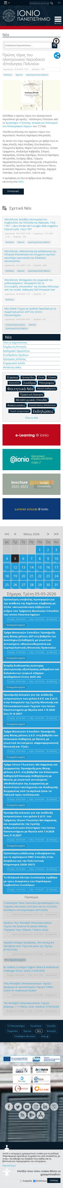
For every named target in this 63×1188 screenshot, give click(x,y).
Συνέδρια (30, 383)
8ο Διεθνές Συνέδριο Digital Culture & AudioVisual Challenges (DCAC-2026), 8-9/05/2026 (31, 969)
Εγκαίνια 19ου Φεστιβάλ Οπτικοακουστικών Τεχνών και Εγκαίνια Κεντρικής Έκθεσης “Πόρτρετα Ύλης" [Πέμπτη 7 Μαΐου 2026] (28, 926)
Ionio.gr (45, 1036)
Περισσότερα (9, 1165)
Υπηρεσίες (12, 1030)
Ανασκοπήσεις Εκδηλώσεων (43, 405)
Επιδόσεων (41, 1180)
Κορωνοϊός (15, 382)
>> (56, 534)
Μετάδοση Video (12, 367)
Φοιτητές (51, 1030)
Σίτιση (42, 377)
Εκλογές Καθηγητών (47, 388)
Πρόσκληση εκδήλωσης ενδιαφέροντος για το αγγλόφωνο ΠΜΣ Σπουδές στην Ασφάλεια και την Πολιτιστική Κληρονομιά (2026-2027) (29, 858)
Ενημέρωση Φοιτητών (15, 346)
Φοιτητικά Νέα (21, 388)
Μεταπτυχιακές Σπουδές (32, 400)
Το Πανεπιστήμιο (16, 1025)
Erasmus (13, 377)
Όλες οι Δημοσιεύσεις (15, 342)
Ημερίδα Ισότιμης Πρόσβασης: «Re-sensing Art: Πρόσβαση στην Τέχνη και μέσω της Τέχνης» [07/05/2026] (29, 946)
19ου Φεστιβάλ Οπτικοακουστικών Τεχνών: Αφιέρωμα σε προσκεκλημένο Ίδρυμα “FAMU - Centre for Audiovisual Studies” (29, 987)
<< (7, 534)
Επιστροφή (13, 191)
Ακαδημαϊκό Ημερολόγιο (16, 350)
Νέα (8, 337)
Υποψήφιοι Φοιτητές (24, 1036)
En (59, 2)
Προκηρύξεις (29, 377)
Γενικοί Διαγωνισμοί (20, 410)
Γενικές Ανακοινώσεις (15, 324)
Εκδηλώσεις (44, 411)
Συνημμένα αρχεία (16, 625)
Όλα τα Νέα (31, 417)
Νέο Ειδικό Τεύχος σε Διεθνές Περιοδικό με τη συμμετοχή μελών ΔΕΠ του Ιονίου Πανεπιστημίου (30, 312)
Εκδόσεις (8, 74)
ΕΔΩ (20, 181)
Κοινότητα (36, 1025)
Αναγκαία (27, 1180)
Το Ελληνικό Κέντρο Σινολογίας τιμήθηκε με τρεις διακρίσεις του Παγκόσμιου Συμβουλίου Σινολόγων (30, 881)
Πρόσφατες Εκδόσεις (14, 359)
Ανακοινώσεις (17, 405)
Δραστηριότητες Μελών (37, 74)
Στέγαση (52, 377)
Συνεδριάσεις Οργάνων (16, 354)
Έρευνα (19, 74)
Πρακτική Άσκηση (32, 394)
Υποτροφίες (47, 383)
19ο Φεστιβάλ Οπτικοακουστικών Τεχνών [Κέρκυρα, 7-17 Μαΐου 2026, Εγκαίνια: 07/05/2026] (31, 1004)
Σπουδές (51, 1025)
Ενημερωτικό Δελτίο (14, 363)
